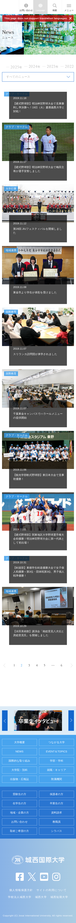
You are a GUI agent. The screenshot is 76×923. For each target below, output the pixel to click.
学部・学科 (56, 760)
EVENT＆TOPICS (56, 751)
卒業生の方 (56, 803)
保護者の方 (56, 794)
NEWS (19, 751)
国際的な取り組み (19, 760)
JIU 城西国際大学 (9, 7)
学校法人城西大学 (19, 897)
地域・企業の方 (19, 812)
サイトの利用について (52, 890)
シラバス (56, 831)
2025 (16, 67)
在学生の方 (19, 803)
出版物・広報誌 (19, 779)
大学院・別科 (19, 769)
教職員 (57, 821)
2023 (53, 66)
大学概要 (19, 742)
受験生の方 (19, 794)
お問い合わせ (26, 10)
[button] (5, 720)
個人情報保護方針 (21, 890)
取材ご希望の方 (19, 831)
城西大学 (41, 897)
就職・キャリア (56, 769)
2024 (35, 66)
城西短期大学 (59, 897)
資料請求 (56, 812)
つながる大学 (56, 742)
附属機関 (56, 779)
